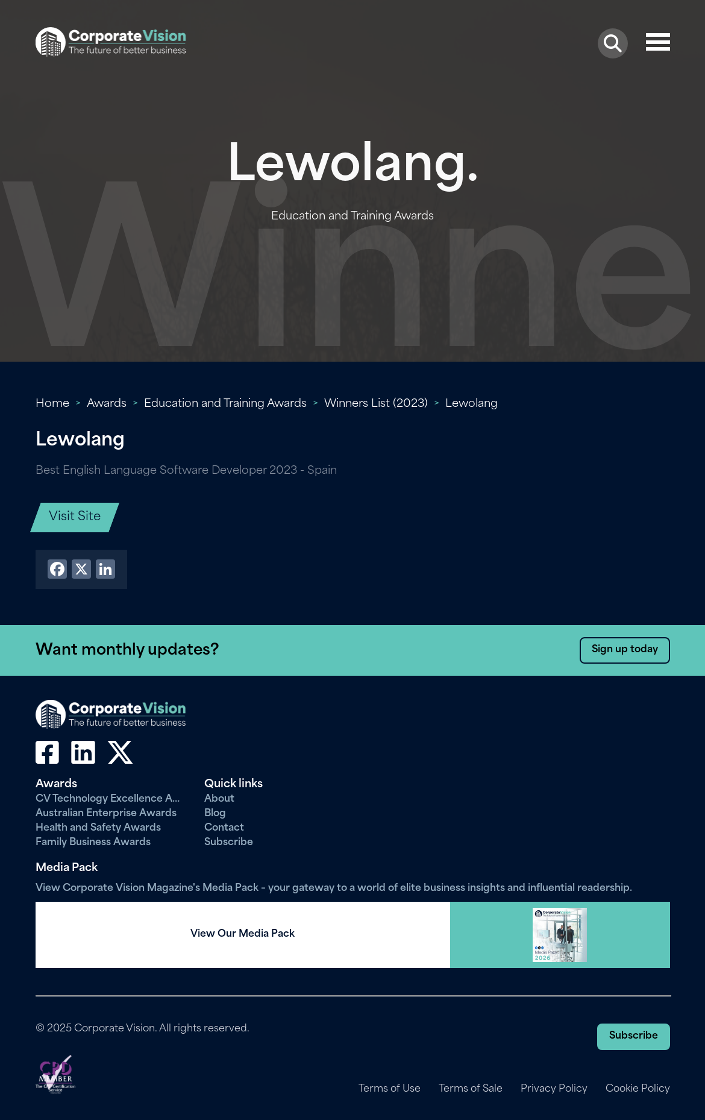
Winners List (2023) (376, 404)
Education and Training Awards (225, 404)
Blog (215, 814)
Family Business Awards (93, 843)
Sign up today (625, 650)
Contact (224, 828)
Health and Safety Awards (98, 828)
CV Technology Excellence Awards (111, 799)
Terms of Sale (471, 1089)
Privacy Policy (554, 1089)
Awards (107, 404)
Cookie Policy (638, 1089)
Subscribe (228, 843)
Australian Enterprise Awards (106, 814)
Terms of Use (390, 1089)
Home (52, 404)
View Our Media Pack (242, 934)
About (219, 799)
